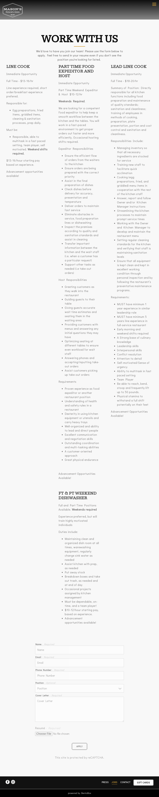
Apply (79, 746)
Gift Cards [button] (143, 782)
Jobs (114, 782)
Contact (125, 782)
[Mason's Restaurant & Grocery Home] (13, 10)
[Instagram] (13, 782)
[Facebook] (8, 782)
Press (105, 782)
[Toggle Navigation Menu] (154, 4)
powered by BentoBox (79, 793)
